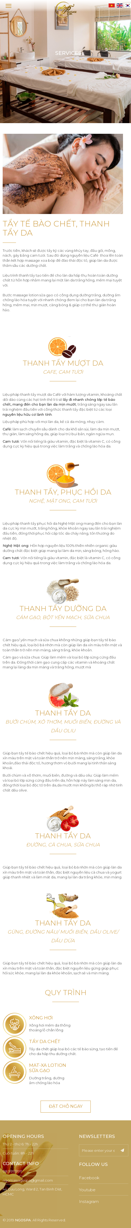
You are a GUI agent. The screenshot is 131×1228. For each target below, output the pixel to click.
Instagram (89, 1201)
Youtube (87, 1189)
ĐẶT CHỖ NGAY (65, 1106)
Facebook (89, 1177)
